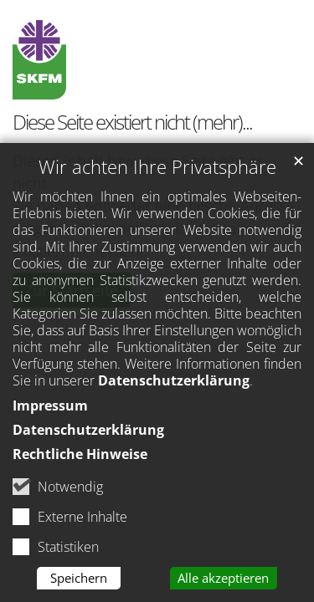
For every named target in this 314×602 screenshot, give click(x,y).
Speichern (78, 582)
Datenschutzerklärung (174, 385)
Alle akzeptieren (223, 582)
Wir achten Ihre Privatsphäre (157, 172)
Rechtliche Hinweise (80, 458)
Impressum (50, 410)
